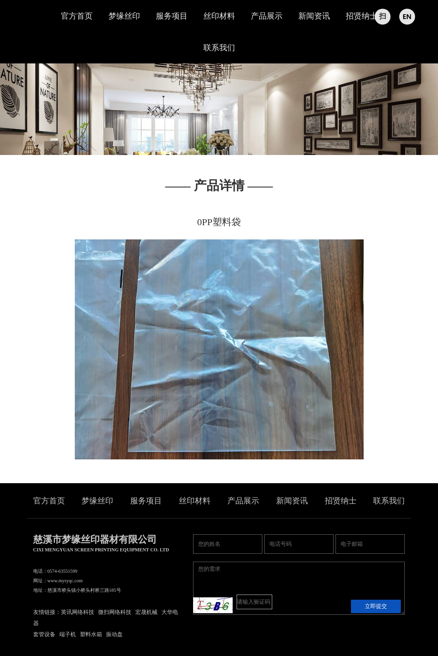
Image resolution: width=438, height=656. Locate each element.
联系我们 (219, 47)
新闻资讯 (314, 15)
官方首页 (77, 15)
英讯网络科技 (77, 612)
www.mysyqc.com (65, 580)
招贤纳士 (361, 15)
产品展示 (267, 15)
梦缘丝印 (124, 15)
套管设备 (44, 634)
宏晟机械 (146, 612)
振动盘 (114, 634)
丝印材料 (219, 15)
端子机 (67, 634)
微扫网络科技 (114, 612)
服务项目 (172, 15)
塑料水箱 (91, 634)
